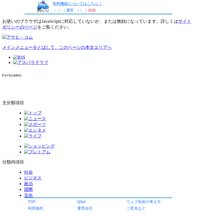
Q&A (81, 201)
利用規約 (35, 208)
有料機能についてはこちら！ (77, 3)
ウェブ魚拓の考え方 (143, 201)
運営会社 (84, 208)
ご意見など (136, 208)
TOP (32, 201)
